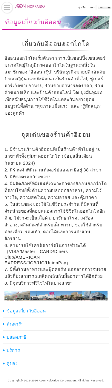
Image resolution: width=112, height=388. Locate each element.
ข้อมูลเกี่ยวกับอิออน (26, 311)
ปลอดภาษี (17, 337)
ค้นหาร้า (15, 324)
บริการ (13, 350)
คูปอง (12, 363)
